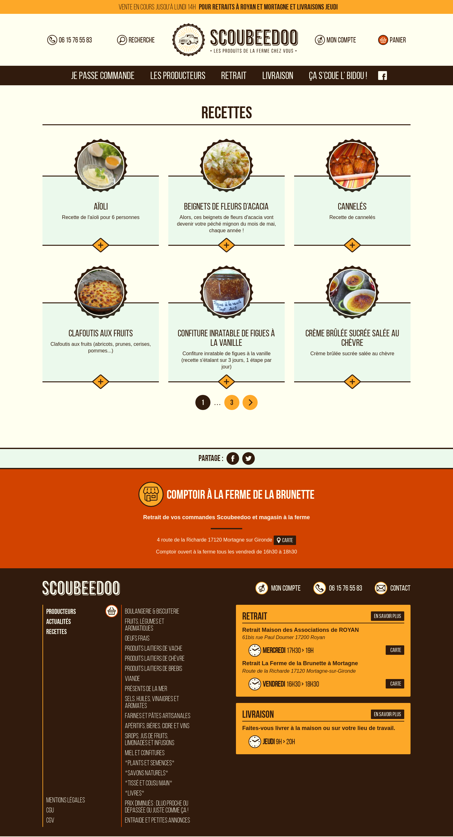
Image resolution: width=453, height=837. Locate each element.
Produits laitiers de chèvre (155, 659)
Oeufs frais (137, 639)
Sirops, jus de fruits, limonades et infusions (149, 740)
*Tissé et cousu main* (148, 783)
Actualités (58, 622)
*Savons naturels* (146, 773)
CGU (50, 810)
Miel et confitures (145, 753)
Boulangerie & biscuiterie (152, 612)
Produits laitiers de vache (153, 649)
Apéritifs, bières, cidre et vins (157, 726)
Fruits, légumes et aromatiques (144, 625)
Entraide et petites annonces (157, 820)
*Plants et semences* (150, 763)
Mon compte (278, 588)
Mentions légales (65, 800)
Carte (285, 541)
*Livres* (134, 793)
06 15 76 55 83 (337, 588)
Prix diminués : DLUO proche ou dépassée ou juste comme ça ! (156, 807)
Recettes (56, 632)
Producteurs (61, 612)
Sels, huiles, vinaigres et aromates (152, 703)
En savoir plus (387, 617)
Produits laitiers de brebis (153, 669)
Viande (132, 679)
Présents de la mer (146, 689)
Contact (393, 588)
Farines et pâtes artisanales (157, 716)
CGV (50, 820)
